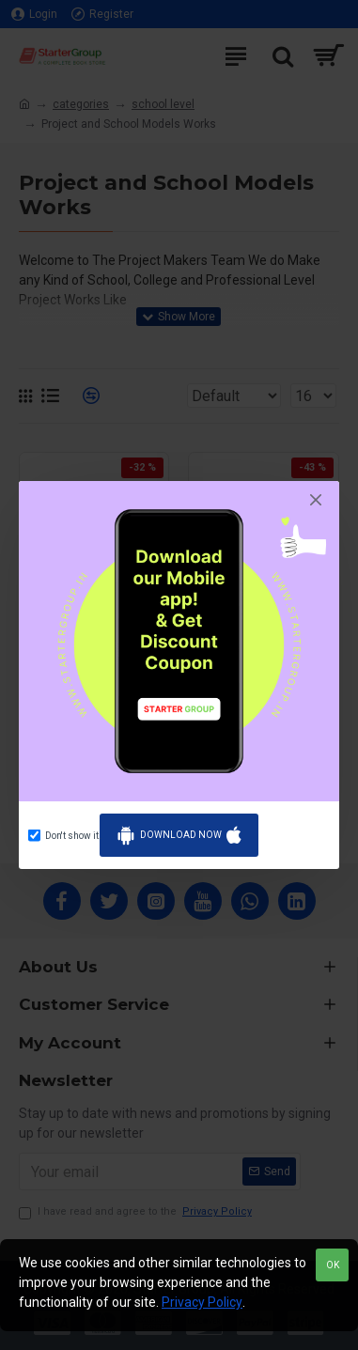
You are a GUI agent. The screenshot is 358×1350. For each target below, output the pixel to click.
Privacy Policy (202, 1302)
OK (332, 1265)
